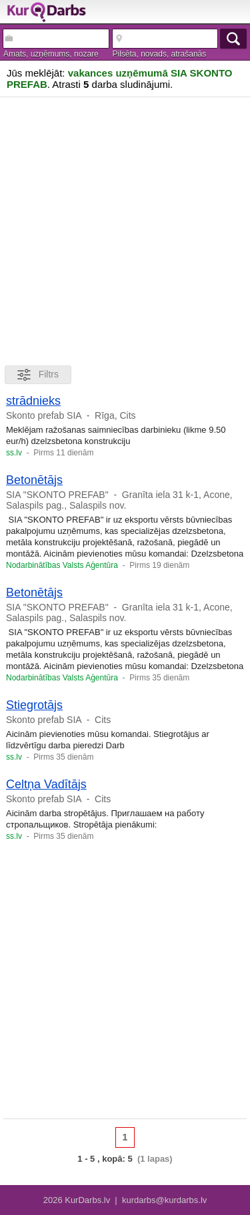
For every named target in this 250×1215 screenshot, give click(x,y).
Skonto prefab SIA (43, 415)
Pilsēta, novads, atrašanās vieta (160, 54)
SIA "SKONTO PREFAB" (57, 494)
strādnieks (33, 400)
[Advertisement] (125, 229)
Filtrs (38, 374)
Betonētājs (34, 480)
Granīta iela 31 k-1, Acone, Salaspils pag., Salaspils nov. (119, 500)
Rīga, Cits (115, 415)
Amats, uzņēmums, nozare (51, 54)
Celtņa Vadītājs (46, 784)
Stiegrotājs (34, 705)
